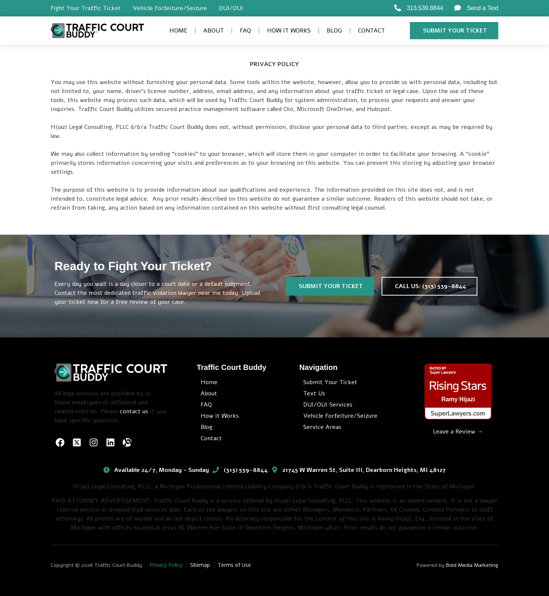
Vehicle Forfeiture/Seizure (170, 8)
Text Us (314, 393)
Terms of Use (234, 564)
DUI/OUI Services (327, 404)
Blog (334, 31)
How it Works (289, 31)
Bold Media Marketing (472, 565)
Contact (371, 31)
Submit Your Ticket (330, 382)
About (213, 31)
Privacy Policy (166, 564)
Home (178, 31)
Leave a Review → (458, 431)
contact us (134, 411)
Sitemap (200, 564)
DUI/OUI (231, 8)
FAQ (245, 31)
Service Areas (322, 427)
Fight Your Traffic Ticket (86, 8)
